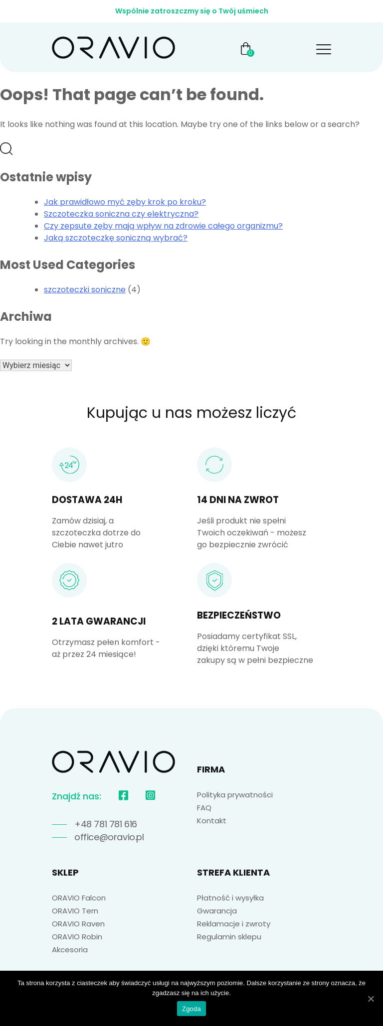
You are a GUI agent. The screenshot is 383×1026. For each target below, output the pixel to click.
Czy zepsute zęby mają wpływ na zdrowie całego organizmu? (163, 226)
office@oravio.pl (109, 837)
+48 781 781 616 (105, 824)
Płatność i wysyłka (230, 898)
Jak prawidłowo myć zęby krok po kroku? (125, 202)
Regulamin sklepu (229, 936)
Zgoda (191, 1009)
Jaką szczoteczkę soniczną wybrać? (116, 238)
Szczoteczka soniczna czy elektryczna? (121, 214)
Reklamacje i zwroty (233, 923)
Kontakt (211, 820)
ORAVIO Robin (77, 936)
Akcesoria (70, 949)
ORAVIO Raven (78, 923)
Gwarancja (217, 910)
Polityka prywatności (235, 794)
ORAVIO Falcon (79, 898)
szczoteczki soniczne (85, 289)
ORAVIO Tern (75, 910)
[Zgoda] (371, 999)
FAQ (204, 807)
